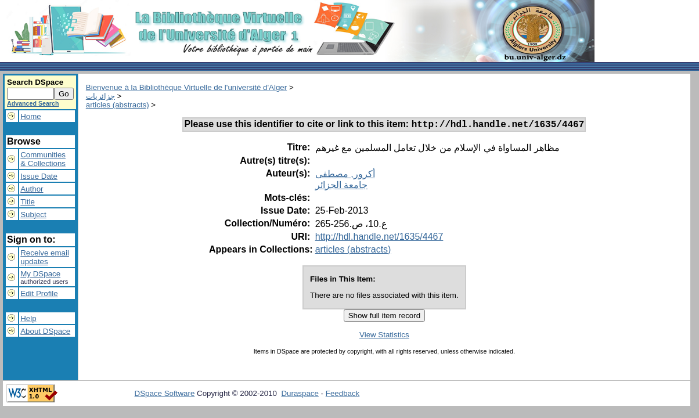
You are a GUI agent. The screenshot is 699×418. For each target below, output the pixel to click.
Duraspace (299, 395)
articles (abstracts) (117, 104)
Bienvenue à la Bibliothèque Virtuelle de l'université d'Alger (186, 87)
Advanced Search (33, 103)
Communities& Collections (43, 159)
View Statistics (384, 336)
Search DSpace (35, 82)
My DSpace (40, 273)
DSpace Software (165, 395)
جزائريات (100, 96)
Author (31, 189)
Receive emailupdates (44, 257)
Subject (33, 214)
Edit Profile (38, 293)
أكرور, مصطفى (345, 176)
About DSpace (45, 331)
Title (27, 201)
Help (28, 318)
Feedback (343, 395)
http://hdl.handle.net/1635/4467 (379, 238)
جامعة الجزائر (341, 187)
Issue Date (38, 176)
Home (30, 116)
